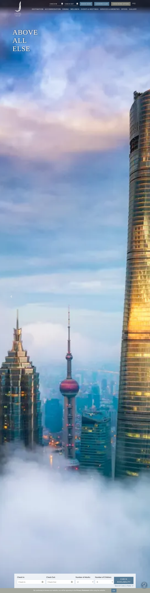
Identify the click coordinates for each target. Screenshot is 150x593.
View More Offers (121, 4)
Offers (124, 9)
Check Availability (123, 580)
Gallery (133, 9)
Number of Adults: (83, 577)
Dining (65, 9)
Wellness (75, 9)
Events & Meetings (89, 9)
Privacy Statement (82, 590)
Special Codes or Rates (123, 585)
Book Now (86, 4)
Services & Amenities (110, 9)
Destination (37, 9)
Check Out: (50, 577)
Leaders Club (102, 4)
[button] (11, 296)
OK (114, 590)
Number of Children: (103, 577)
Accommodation (53, 9)
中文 (134, 3)
